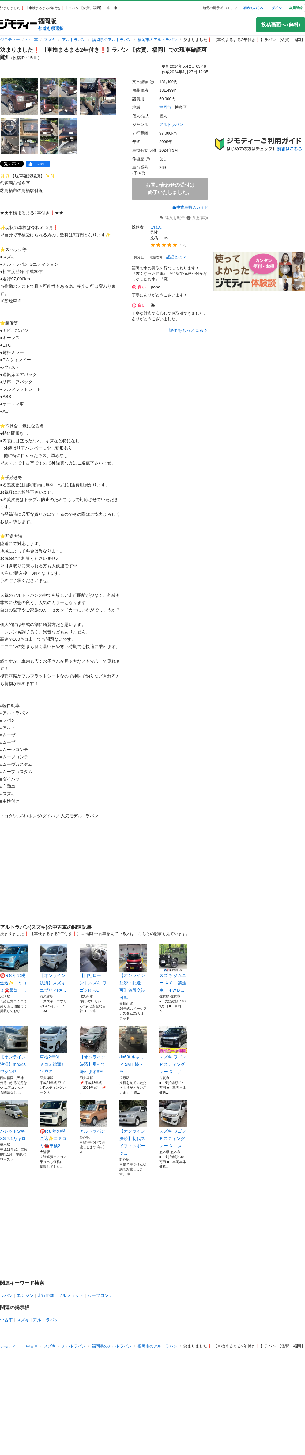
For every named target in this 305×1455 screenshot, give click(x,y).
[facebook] (38, 164)
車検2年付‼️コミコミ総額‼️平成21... (53, 1050)
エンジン (25, 1295)
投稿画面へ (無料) (280, 24)
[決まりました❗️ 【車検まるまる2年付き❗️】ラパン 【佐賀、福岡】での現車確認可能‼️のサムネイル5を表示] (58, 136)
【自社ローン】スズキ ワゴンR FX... (93, 968)
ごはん (156, 227)
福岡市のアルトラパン (157, 39)
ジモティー (10, 39)
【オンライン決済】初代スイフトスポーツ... (133, 1128)
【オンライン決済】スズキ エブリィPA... (53, 968)
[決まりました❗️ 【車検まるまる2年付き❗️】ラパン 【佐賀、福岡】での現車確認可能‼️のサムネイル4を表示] (19, 136)
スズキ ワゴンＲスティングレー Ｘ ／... (173, 1050)
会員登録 (296, 8)
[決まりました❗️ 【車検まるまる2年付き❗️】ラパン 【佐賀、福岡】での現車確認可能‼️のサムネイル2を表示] (58, 96)
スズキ (50, 39)
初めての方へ (253, 8)
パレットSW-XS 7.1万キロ (14, 1120)
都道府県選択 (51, 28)
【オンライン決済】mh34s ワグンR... (14, 1050)
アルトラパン (74, 39)
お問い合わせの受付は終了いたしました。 (169, 188)
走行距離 (45, 1295)
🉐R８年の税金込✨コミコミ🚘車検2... (53, 1124)
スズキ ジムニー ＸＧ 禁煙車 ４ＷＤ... (173, 968)
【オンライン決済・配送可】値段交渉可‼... (133, 972)
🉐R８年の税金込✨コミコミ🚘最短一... (14, 968)
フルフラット (71, 1295)
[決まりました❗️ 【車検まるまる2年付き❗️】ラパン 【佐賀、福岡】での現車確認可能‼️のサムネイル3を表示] (98, 96)
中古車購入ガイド (190, 207)
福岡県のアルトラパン (112, 39)
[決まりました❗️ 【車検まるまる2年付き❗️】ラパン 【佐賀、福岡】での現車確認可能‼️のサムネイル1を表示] (19, 96)
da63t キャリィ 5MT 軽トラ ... (133, 1050)
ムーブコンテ (100, 1295)
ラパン (6, 1295)
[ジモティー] (18, 24)
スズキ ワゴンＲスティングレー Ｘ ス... (173, 1124)
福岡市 (165, 107)
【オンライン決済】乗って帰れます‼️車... (93, 1050)
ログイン (275, 8)
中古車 (32, 39)
